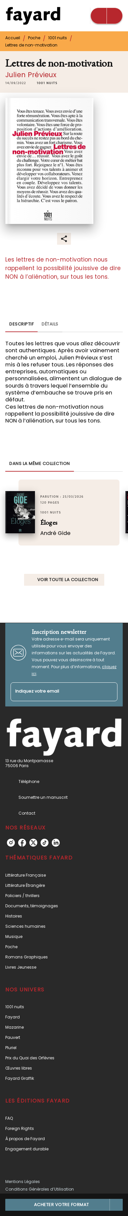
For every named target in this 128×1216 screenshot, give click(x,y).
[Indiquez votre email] (56, 691)
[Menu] (106, 16)
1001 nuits (57, 38)
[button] (47, 83)
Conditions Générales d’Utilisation (39, 1189)
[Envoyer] (109, 692)
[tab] (21, 324)
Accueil (12, 38)
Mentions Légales (22, 1181)
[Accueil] (33, 15)
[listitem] (10, 842)
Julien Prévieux (30, 74)
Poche (34, 38)
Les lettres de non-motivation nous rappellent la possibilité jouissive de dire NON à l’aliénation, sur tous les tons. (63, 268)
